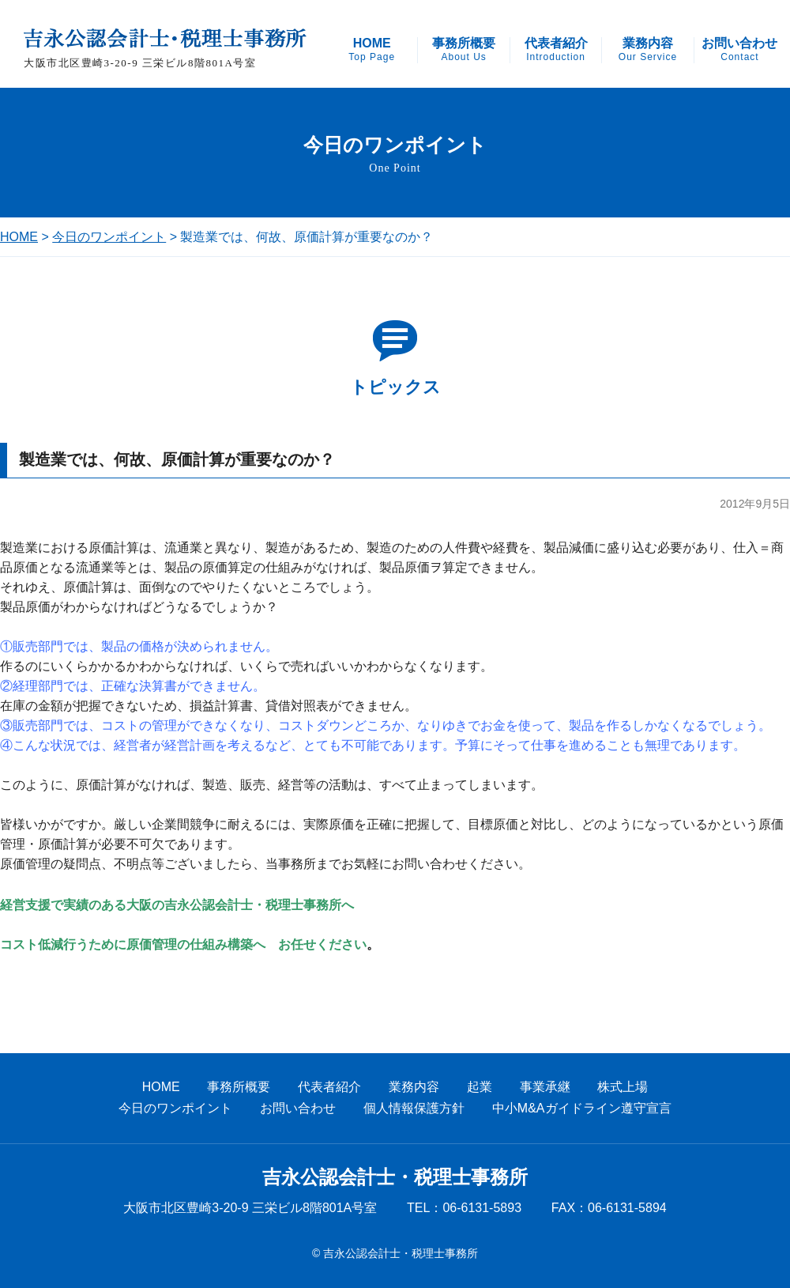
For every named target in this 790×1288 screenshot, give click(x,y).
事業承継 (545, 1086)
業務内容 (648, 49)
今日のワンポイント (109, 237)
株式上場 (622, 1086)
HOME (371, 49)
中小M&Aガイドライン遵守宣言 (582, 1108)
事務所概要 (463, 49)
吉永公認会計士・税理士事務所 (395, 1177)
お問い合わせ (739, 49)
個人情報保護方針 (414, 1108)
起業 (479, 1086)
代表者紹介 (556, 49)
